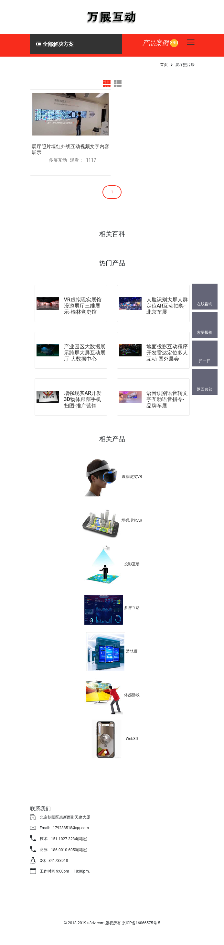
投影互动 (132, 561)
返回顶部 (204, 389)
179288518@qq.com (71, 825)
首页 (164, 64)
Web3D (132, 736)
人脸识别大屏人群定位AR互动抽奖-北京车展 (167, 303)
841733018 (58, 858)
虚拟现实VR (132, 474)
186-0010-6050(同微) (69, 847)
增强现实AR (132, 518)
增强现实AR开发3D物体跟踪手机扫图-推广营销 (83, 397)
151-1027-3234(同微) (69, 836)
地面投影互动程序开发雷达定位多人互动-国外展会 (167, 350)
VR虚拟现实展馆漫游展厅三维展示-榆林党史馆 (82, 303)
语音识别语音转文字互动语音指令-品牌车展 (167, 397)
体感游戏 (132, 692)
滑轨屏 (132, 649)
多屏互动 (132, 605)
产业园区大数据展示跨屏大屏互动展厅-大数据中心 (84, 350)
